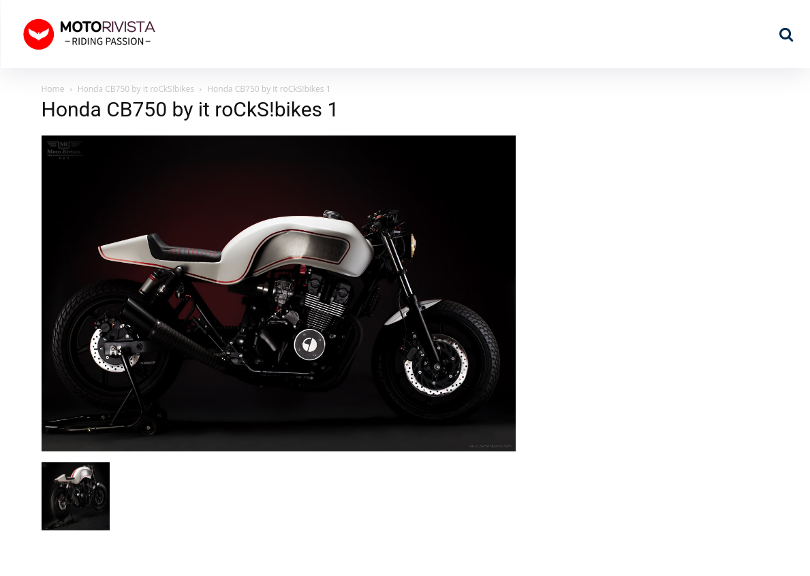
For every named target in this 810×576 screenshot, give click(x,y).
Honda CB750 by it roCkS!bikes (136, 89)
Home (53, 89)
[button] (786, 34)
